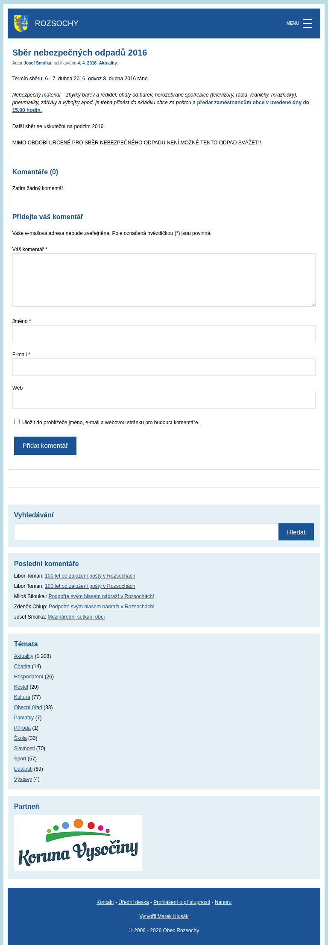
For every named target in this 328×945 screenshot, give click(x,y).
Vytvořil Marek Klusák (164, 916)
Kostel (21, 687)
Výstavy (23, 779)
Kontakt (105, 902)
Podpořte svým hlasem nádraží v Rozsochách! (101, 596)
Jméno (21, 321)
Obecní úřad (28, 707)
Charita (22, 666)
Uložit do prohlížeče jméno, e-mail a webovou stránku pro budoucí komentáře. (110, 423)
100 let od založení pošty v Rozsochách (90, 576)
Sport (20, 759)
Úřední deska (133, 902)
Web (17, 388)
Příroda (22, 728)
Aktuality (108, 63)
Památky (24, 718)
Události (23, 769)
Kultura (22, 697)
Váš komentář (29, 249)
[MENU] (307, 23)
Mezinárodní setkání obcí (76, 617)
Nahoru (223, 902)
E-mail (21, 355)
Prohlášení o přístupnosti (181, 902)
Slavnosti (24, 748)
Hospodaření (29, 677)
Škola (20, 738)
